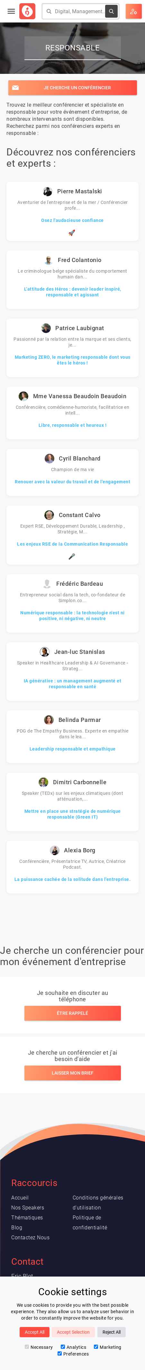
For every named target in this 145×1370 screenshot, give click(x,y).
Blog (16, 1228)
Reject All (112, 1332)
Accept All (34, 1332)
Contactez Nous (30, 1237)
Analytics (73, 1347)
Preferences (73, 1354)
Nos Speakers (27, 1208)
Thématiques (27, 1218)
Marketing (108, 1347)
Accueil (20, 1198)
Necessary (39, 1347)
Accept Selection (73, 1332)
